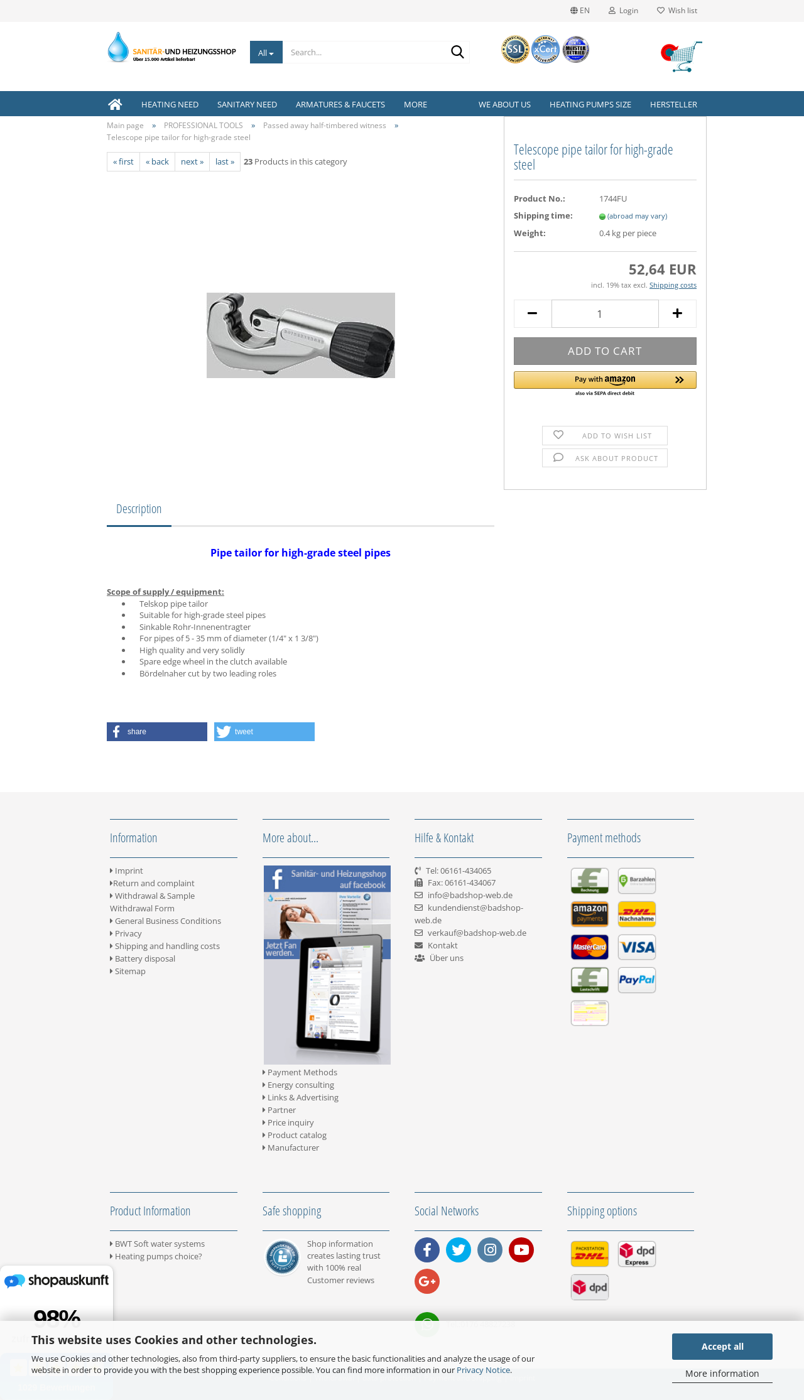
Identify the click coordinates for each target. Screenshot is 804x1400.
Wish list (677, 10)
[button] (605, 384)
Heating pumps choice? (156, 1256)
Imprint (126, 870)
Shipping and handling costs (165, 946)
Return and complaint (152, 883)
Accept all (723, 1346)
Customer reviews (340, 1280)
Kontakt (443, 945)
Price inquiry (288, 1122)
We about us (505, 104)
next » (192, 161)
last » (224, 161)
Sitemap (128, 971)
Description (139, 508)
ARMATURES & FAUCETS (340, 104)
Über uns (447, 957)
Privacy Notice (483, 1370)
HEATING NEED (169, 104)
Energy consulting (298, 1084)
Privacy (126, 933)
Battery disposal (142, 958)
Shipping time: (543, 215)
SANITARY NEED (247, 104)
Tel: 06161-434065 (458, 870)
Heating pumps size (590, 104)
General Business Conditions (165, 920)
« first (123, 161)
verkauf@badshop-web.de (477, 932)
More (415, 104)
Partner (279, 1109)
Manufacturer (291, 1147)
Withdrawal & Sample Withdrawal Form (152, 902)
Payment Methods (300, 1072)
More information (722, 1373)
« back (157, 161)
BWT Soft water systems (157, 1243)
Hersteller (673, 104)
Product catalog (295, 1135)
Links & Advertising (301, 1097)
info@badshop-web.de (470, 895)
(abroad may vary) (637, 215)
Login (623, 10)
